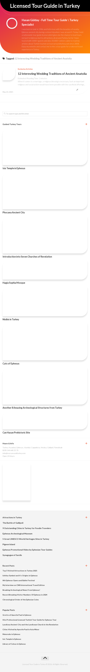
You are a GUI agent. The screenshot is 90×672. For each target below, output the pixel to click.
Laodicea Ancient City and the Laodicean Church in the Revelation (30, 624)
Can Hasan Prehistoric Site (16, 432)
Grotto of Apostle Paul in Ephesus (17, 615)
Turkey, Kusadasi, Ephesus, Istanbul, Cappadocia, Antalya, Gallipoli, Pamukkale (32, 447)
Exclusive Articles (25, 69)
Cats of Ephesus (11, 363)
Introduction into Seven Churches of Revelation (27, 256)
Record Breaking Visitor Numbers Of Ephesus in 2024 (25, 595)
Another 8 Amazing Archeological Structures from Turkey (32, 407)
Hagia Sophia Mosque (14, 282)
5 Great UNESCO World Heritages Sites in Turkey (26, 539)
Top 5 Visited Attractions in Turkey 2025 (20, 571)
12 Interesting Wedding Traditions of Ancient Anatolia (52, 73)
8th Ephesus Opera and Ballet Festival (19, 580)
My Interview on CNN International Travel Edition (24, 585)
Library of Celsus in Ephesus (14, 644)
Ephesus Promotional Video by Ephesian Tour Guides (27, 549)
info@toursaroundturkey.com (14, 453)
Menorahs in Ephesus (11, 634)
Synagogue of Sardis (12, 555)
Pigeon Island (9, 544)
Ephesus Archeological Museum (17, 533)
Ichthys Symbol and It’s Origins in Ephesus (20, 575)
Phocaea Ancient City (14, 212)
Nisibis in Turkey (11, 319)
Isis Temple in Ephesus (14, 168)
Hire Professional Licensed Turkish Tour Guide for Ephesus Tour (29, 620)
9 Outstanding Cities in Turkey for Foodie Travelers (27, 528)
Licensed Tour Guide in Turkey (45, 6)
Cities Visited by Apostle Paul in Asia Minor (21, 629)
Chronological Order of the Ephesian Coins (21, 599)
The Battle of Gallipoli (13, 523)
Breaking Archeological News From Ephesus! (21, 590)
